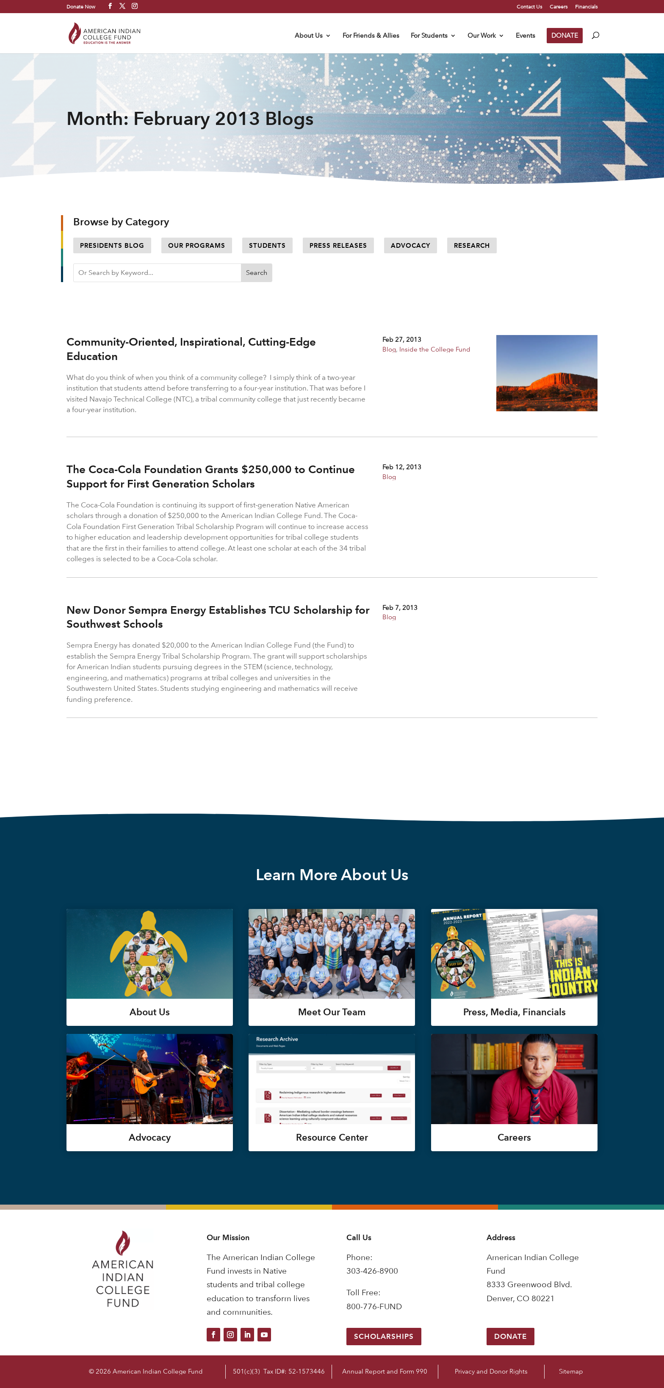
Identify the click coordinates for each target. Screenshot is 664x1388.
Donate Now (80, 6)
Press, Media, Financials (514, 1012)
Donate (510, 1336)
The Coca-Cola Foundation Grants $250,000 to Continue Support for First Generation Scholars (210, 476)
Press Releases (338, 245)
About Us (309, 36)
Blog (389, 349)
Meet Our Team (332, 1012)
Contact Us (529, 7)
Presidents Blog (112, 245)
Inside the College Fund (434, 349)
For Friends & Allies (371, 36)
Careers (558, 7)
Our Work (482, 36)
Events (525, 36)
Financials (586, 7)
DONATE (564, 35)
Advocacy (410, 245)
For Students (429, 36)
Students (267, 245)
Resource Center (332, 1137)
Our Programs (196, 245)
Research (472, 245)
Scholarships (384, 1336)
